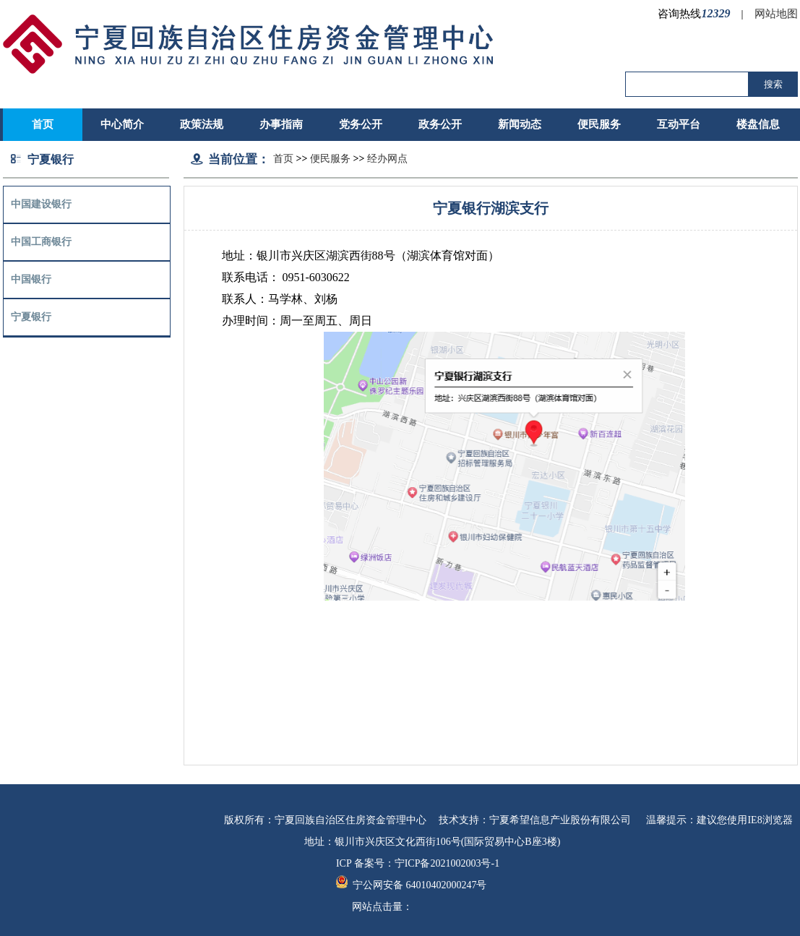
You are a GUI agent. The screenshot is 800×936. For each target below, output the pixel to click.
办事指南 (281, 124)
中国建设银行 (41, 204)
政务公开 (440, 124)
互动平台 (678, 124)
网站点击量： (382, 906)
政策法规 (201, 124)
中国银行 (31, 279)
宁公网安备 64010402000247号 (411, 885)
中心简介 (122, 124)
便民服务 (599, 124)
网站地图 (776, 14)
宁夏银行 (31, 317)
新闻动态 (519, 124)
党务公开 (360, 124)
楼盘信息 (758, 124)
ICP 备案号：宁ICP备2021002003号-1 (417, 863)
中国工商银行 (41, 241)
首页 (283, 158)
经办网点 (387, 158)
